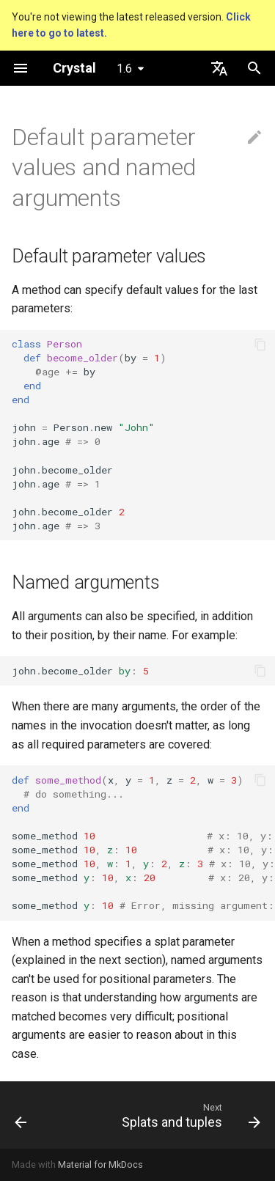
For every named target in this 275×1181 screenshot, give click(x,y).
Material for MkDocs (100, 1164)
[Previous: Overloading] (21, 1115)
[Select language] (219, 68)
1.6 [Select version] (124, 69)
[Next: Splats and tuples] (189, 1115)
